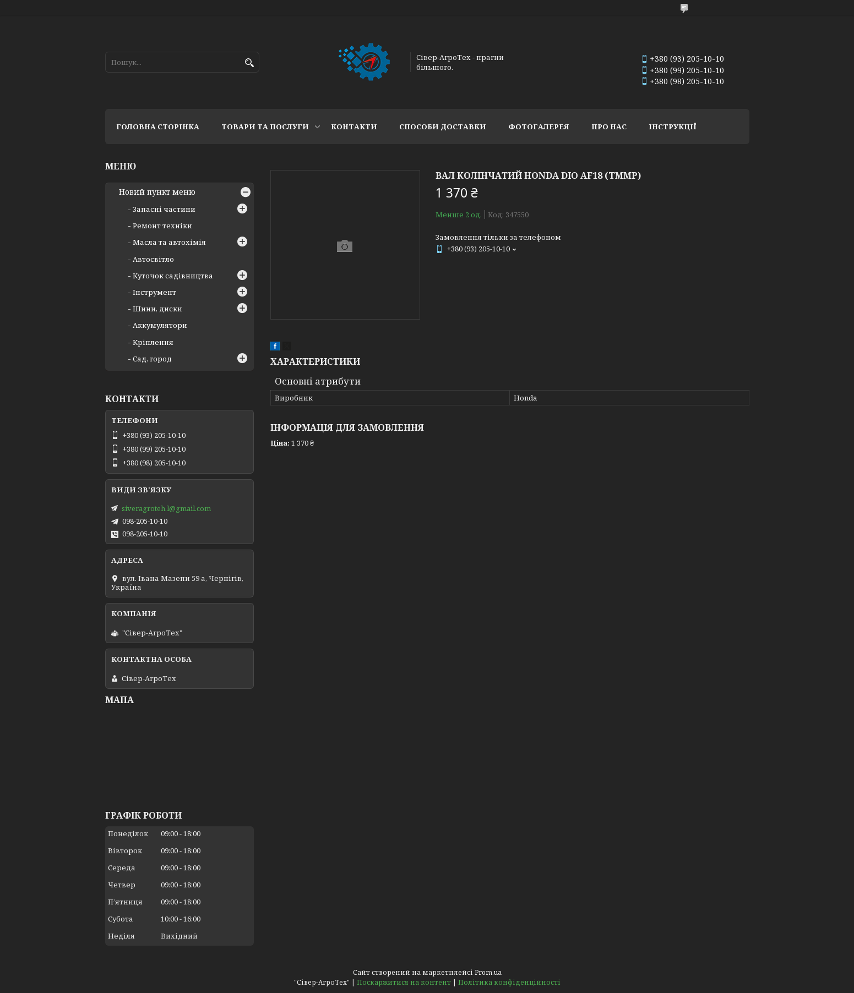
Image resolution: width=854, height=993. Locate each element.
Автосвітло (153, 259)
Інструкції (673, 126)
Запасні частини (164, 209)
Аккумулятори (160, 325)
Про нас (609, 126)
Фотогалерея (538, 126)
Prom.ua (488, 972)
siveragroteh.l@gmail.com (166, 508)
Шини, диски (157, 309)
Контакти (354, 126)
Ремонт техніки (162, 226)
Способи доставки (442, 126)
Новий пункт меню (157, 192)
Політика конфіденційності (509, 982)
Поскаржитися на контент (404, 982)
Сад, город (152, 359)
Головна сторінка (157, 126)
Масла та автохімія (169, 242)
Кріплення (153, 342)
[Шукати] (249, 63)
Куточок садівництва (173, 276)
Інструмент (154, 292)
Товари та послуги (265, 126)
